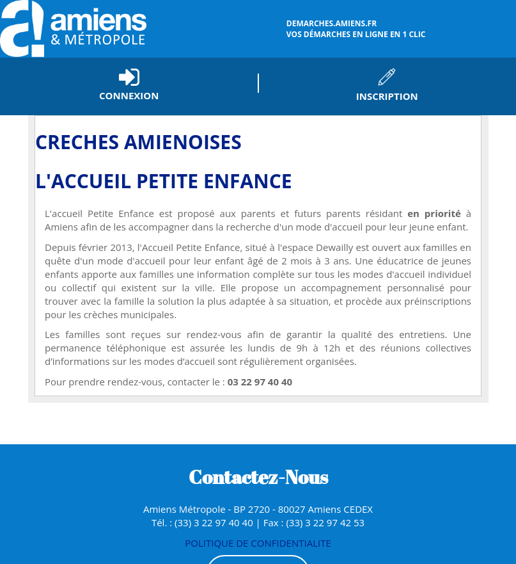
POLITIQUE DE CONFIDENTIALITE (258, 542)
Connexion (129, 95)
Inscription (387, 96)
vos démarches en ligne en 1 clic (399, 29)
